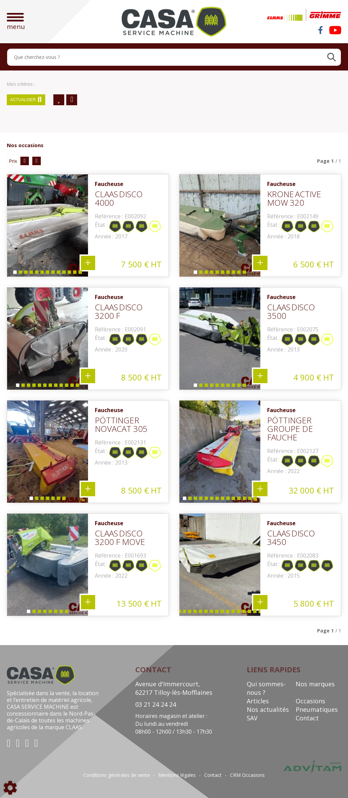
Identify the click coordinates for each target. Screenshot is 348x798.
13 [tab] (81, 273)
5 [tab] (36, 273)
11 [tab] (70, 273)
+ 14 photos (260, 489)
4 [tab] (31, 273)
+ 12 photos (88, 376)
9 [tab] (58, 273)
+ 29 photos (260, 602)
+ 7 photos (88, 489)
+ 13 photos (88, 262)
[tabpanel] (47, 225)
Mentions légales (177, 775)
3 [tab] (25, 273)
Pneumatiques (317, 709)
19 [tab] (239, 613)
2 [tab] (20, 273)
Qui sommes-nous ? (266, 688)
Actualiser (26, 99)
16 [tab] (223, 613)
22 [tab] (256, 613)
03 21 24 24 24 (155, 704)
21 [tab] (250, 613)
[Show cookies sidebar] (10, 788)
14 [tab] (256, 500)
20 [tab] (245, 613)
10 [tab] (65, 273)
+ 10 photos (260, 262)
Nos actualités (268, 709)
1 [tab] (14, 273)
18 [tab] (234, 613)
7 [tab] (47, 273)
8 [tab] (52, 273)
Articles (258, 701)
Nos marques (315, 684)
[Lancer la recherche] (331, 57)
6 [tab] (41, 273)
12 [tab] (76, 273)
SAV (252, 718)
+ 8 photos (88, 602)
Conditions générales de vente (116, 775)
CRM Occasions (247, 775)
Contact (307, 718)
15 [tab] (218, 613)
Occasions (310, 701)
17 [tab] (228, 613)
